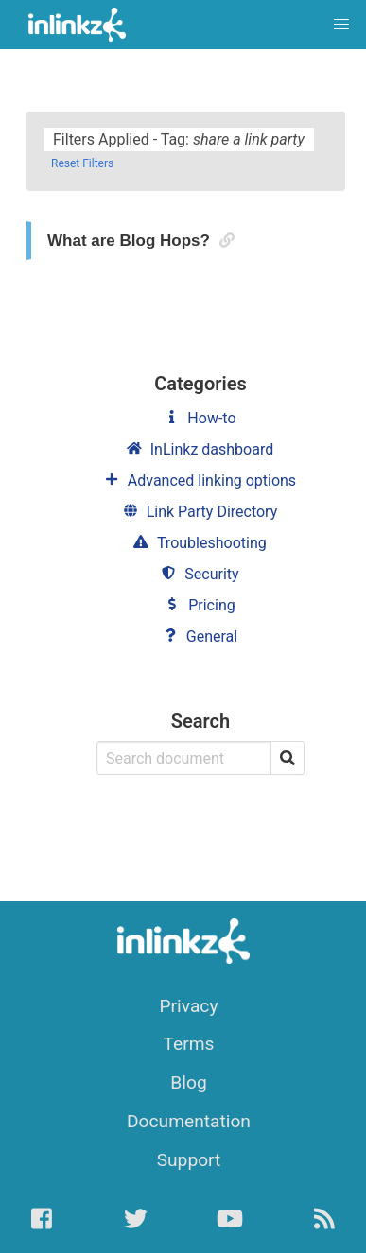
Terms (189, 1044)
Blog (188, 1082)
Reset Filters (82, 163)
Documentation (189, 1121)
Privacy (189, 1006)
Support (189, 1160)
